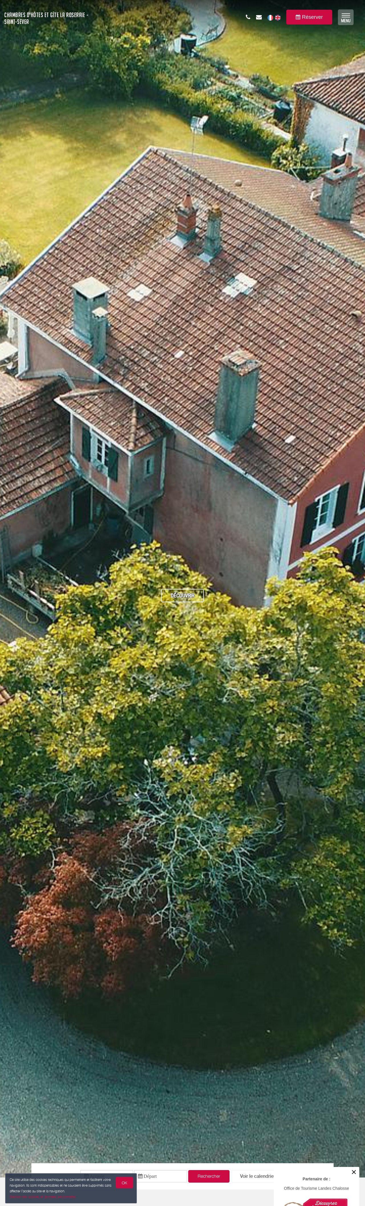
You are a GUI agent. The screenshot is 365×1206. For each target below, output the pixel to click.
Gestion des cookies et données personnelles (43, 1196)
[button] (258, 1177)
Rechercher (209, 1177)
